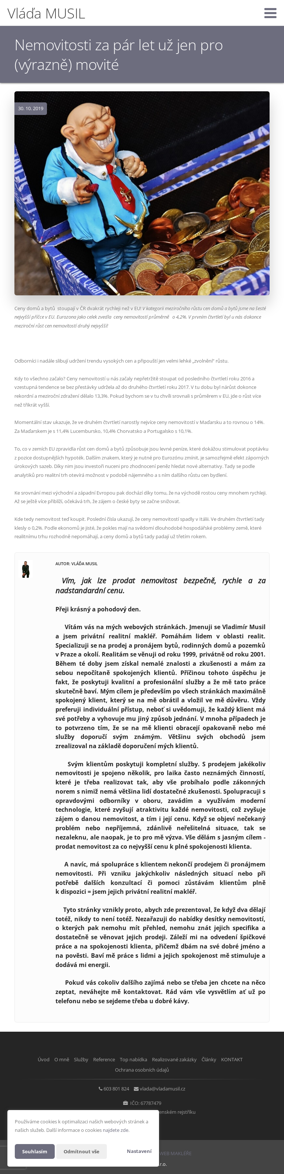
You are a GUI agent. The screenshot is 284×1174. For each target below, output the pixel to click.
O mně (46, 1059)
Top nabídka (133, 1059)
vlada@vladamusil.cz (165, 1087)
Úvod (23, 1059)
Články (219, 1059)
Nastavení (139, 1151)
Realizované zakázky (179, 1059)
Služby (71, 1059)
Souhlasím (35, 1151)
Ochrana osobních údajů (142, 1068)
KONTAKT (247, 1059)
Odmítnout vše (84, 1151)
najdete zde (115, 1130)
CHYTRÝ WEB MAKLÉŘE (166, 1151)
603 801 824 (113, 1087)
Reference (99, 1059)
